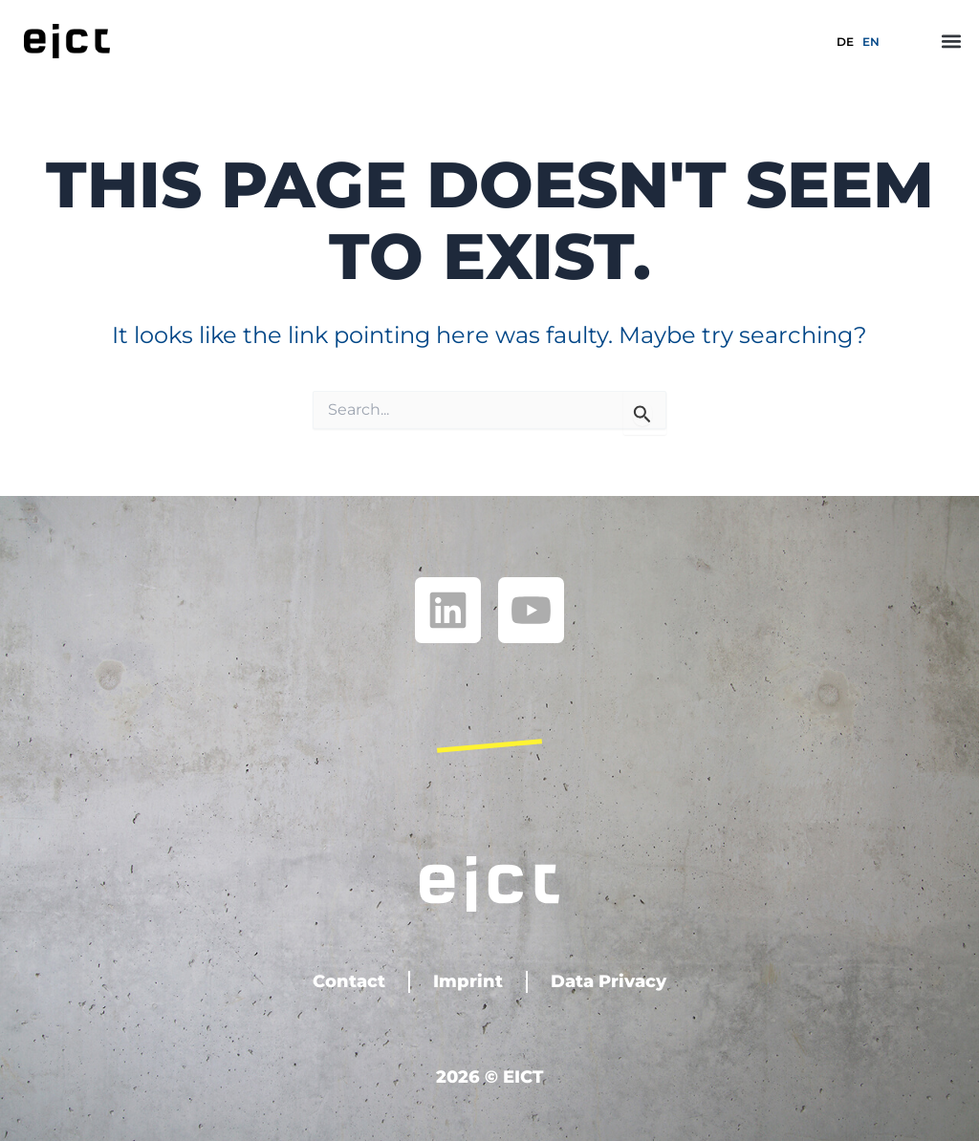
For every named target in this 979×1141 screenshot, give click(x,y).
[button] (952, 40)
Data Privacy (608, 981)
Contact (349, 981)
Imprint (468, 981)
